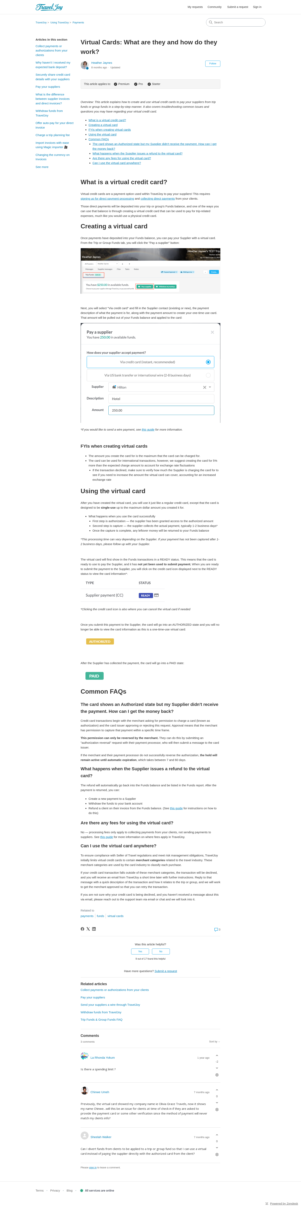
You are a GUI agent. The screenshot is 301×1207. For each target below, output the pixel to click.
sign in (93, 1167)
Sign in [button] (257, 7)
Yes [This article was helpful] (140, 951)
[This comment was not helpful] (216, 1068)
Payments (78, 22)
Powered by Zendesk (284, 1203)
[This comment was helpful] (216, 1055)
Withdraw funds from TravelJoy (49, 113)
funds (100, 916)
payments (87, 916)
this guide (176, 808)
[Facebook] (82, 929)
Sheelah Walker (101, 1137)
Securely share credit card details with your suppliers (53, 77)
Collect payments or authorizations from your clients (52, 50)
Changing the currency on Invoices (53, 157)
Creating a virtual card (103, 125)
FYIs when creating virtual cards (110, 129)
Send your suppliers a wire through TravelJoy (110, 1004)
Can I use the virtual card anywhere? (117, 163)
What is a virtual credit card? (107, 120)
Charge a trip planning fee (53, 135)
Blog (70, 1190)
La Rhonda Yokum (103, 1057)
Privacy (55, 1190)
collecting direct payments (157, 198)
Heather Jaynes (101, 62)
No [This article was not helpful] (160, 951)
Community (215, 7)
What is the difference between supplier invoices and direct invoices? (53, 99)
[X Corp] (88, 929)
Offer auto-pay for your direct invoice (55, 125)
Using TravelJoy (60, 22)
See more (42, 167)
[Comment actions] (216, 1075)
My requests (195, 7)
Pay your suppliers (48, 86)
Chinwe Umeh (100, 1092)
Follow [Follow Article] (212, 63)
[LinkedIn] (94, 929)
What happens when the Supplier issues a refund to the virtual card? (138, 153)
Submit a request (237, 7)
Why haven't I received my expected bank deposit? (53, 65)
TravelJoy (41, 22)
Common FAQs (99, 139)
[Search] (235, 22)
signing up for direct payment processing (107, 198)
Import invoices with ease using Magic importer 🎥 (52, 145)
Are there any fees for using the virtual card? (122, 158)
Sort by (214, 1041)
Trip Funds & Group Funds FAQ (101, 1019)
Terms (40, 1190)
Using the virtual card (103, 134)
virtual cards (115, 916)
